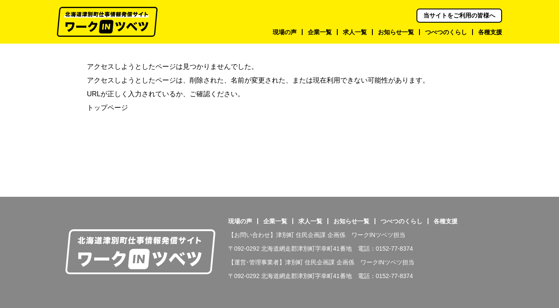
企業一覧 (275, 221)
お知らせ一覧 (351, 221)
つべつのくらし (401, 221)
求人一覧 (310, 221)
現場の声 (240, 221)
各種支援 (446, 221)
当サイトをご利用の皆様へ (459, 15)
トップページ (107, 107)
